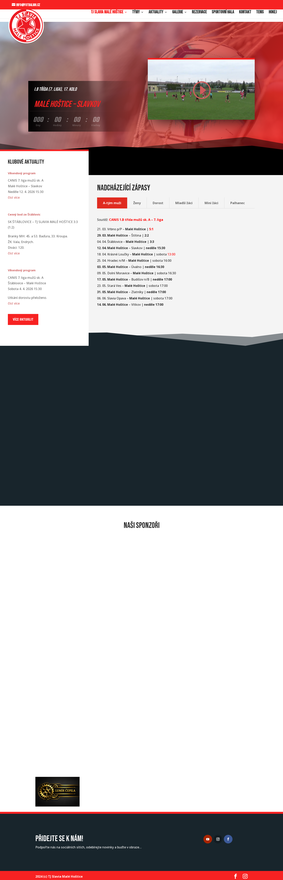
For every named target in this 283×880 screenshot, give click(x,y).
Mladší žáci (184, 203)
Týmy (136, 13)
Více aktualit (23, 319)
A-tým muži (112, 203)
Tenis (260, 13)
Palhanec (237, 203)
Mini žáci (211, 203)
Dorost (158, 203)
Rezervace (199, 13)
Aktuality (156, 13)
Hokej (273, 13)
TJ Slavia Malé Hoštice (107, 13)
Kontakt (245, 13)
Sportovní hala (223, 13)
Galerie (177, 13)
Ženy (137, 203)
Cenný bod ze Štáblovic (24, 214)
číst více (14, 197)
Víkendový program (22, 173)
